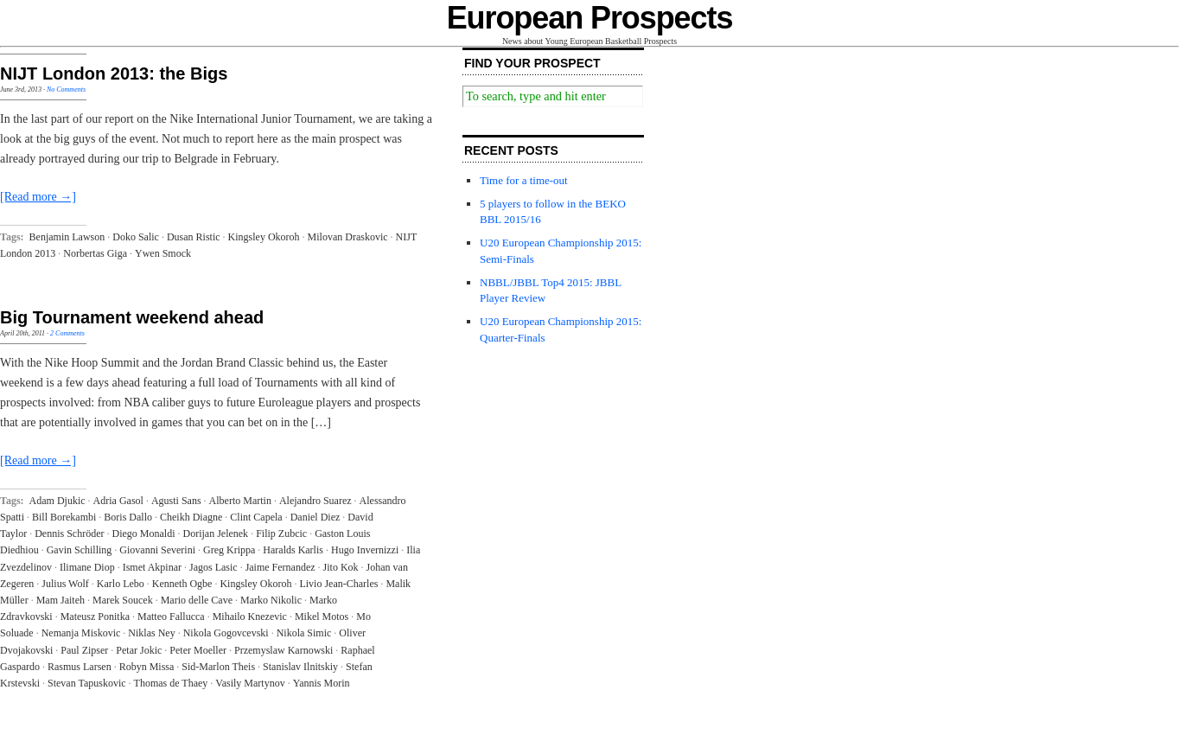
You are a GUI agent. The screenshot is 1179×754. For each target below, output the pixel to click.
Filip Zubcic (281, 533)
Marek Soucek (122, 600)
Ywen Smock (163, 253)
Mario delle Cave (197, 600)
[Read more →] (38, 196)
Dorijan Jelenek (215, 533)
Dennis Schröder (69, 533)
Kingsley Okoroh (264, 237)
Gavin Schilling (79, 550)
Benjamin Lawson (67, 237)
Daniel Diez (315, 517)
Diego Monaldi (143, 533)
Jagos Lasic (213, 567)
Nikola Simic (304, 633)
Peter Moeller (197, 650)
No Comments (66, 89)
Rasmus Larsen (80, 667)
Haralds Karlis (293, 550)
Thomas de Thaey (171, 683)
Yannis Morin (321, 683)
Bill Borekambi (64, 517)
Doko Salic (135, 237)
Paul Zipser (84, 650)
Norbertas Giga (95, 253)
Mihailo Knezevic (250, 616)
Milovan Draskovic (348, 237)
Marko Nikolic (271, 600)
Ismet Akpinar (152, 567)
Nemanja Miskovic (81, 633)
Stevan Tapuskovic (87, 683)
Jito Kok (341, 567)
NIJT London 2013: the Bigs (113, 73)
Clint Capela (256, 517)
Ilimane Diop (87, 567)
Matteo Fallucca (171, 616)
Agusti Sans (176, 501)
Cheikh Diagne (191, 517)
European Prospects (590, 17)
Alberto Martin (240, 501)
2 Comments (67, 333)
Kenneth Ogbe (182, 584)
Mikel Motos (321, 616)
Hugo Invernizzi (364, 550)
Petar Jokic (139, 650)
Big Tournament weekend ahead (132, 317)
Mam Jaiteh (60, 600)
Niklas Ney (151, 633)
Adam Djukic (57, 501)
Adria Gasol (118, 501)
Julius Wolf (65, 584)
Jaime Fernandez (280, 567)
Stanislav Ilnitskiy (300, 667)
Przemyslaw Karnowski (283, 650)
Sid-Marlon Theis (218, 667)
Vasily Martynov (249, 683)
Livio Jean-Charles (338, 584)
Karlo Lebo (120, 584)
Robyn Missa (147, 667)
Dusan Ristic (193, 237)
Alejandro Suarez (315, 501)
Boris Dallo (128, 517)
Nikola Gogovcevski (226, 633)
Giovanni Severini (157, 550)
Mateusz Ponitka (95, 616)
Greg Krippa (229, 550)
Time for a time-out (524, 180)
